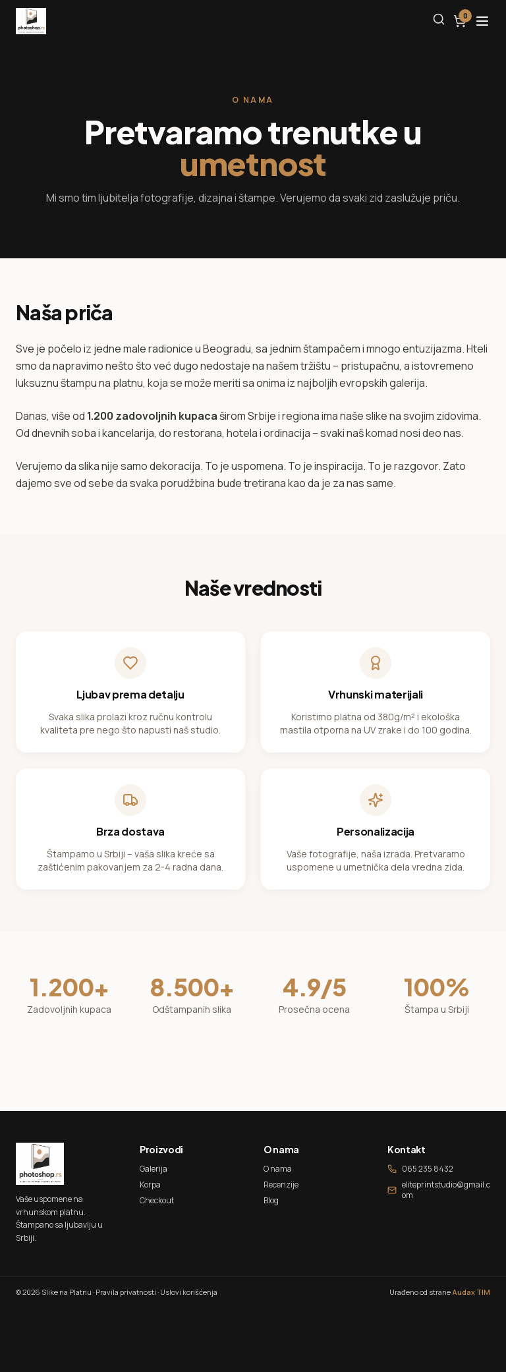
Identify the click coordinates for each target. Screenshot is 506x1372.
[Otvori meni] (482, 21)
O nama (278, 1168)
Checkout (157, 1200)
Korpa (150, 1184)
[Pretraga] (438, 19)
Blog (271, 1200)
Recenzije (281, 1184)
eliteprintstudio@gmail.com (438, 1190)
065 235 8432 (420, 1169)
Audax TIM (471, 1292)
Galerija (153, 1168)
